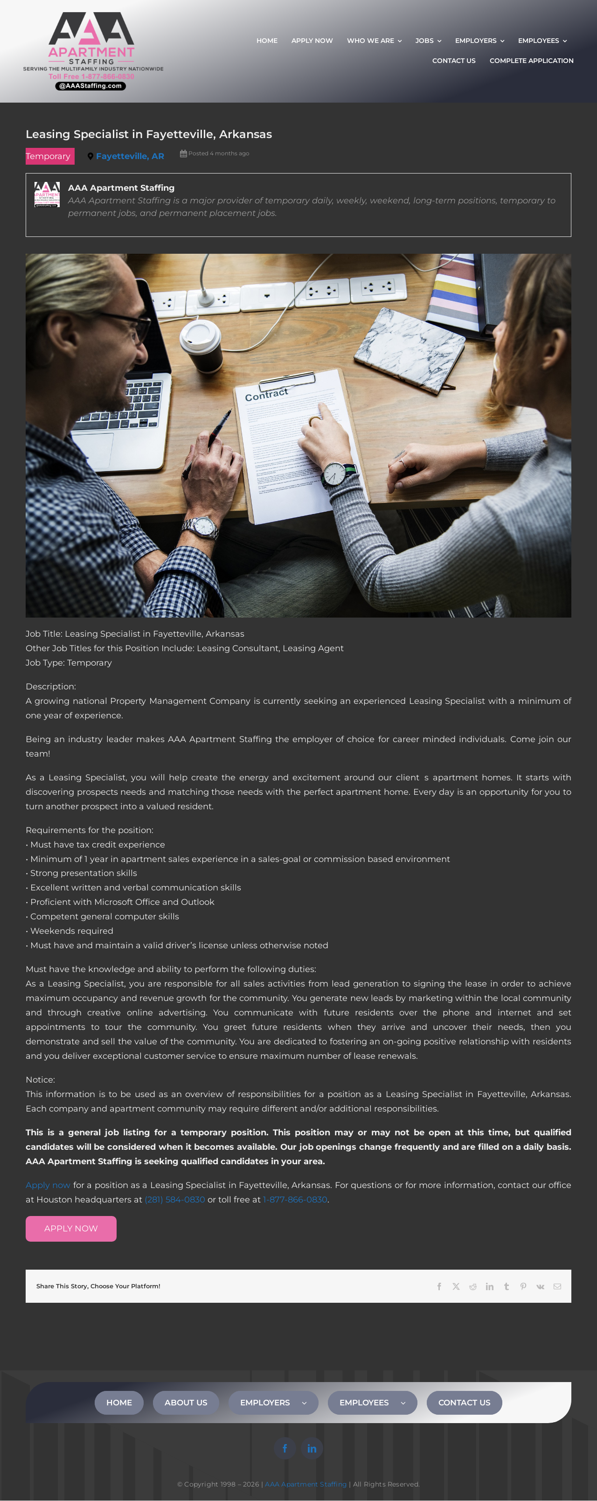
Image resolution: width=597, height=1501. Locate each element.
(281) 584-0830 (175, 1200)
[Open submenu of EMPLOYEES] (409, 1402)
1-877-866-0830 (295, 1200)
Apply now (48, 1185)
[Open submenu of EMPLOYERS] (310, 1402)
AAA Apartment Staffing (306, 1484)
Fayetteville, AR (130, 156)
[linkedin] (312, 1448)
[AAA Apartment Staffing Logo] (93, 16)
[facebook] (285, 1448)
